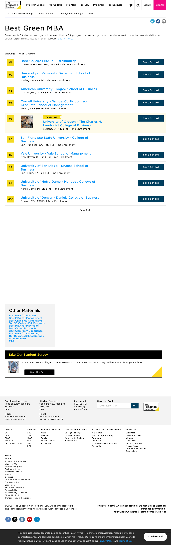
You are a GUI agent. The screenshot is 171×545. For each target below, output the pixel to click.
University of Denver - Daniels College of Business (60, 197)
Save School (151, 62)
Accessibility (11, 490)
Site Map (161, 512)
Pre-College (55, 5)
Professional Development (104, 443)
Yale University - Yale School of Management (56, 153)
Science (44, 435)
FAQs (91, 13)
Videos (129, 438)
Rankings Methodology (71, 13)
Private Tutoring (134, 443)
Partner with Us (12, 469)
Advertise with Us (13, 472)
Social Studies (48, 440)
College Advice (72, 435)
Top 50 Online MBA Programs (27, 323)
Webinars (130, 433)
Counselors (131, 451)
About (8, 459)
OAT (29, 446)
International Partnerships (17, 479)
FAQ (11, 341)
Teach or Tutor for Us (15, 461)
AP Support (46, 443)
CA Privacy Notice (126, 506)
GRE (29, 433)
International (80, 404)
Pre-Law (84, 5)
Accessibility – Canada (16, 493)
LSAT (29, 438)
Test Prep (96, 440)
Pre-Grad (98, 5)
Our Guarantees (12, 482)
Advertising (79, 406)
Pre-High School (35, 5)
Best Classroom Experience (26, 331)
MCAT (30, 440)
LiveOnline (131, 440)
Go (134, 405)
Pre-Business (115, 5)
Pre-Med (71, 5)
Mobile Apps (132, 446)
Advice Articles (133, 435)
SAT (6, 433)
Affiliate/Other (81, 409)
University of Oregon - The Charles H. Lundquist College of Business (72, 123)
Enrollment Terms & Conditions (14, 486)
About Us (96, 446)
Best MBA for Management (25, 318)
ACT (7, 435)
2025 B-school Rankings (20, 13)
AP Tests (9, 440)
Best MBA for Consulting (24, 333)
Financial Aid (71, 440)
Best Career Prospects (22, 328)
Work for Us (11, 464)
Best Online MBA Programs (25, 320)
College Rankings (73, 433)
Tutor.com (96, 438)
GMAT (30, 435)
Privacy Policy (106, 541)
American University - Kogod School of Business (59, 89)
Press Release (45, 13)
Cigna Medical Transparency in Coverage (18, 496)
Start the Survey (39, 372)
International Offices (136, 448)
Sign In (147, 5)
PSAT (7, 438)
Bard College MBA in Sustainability (48, 61)
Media (8, 474)
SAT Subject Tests (13, 443)
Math (43, 433)
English (44, 438)
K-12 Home (97, 433)
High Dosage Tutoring (102, 435)
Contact (9, 477)
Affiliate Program (13, 466)
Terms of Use (126, 541)
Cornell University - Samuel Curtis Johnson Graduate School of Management (54, 103)
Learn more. (65, 38)
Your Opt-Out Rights (125, 512)
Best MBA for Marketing (24, 325)
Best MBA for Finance (22, 315)
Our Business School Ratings (26, 336)
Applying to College (74, 438)
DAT (29, 443)
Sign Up (160, 5)
